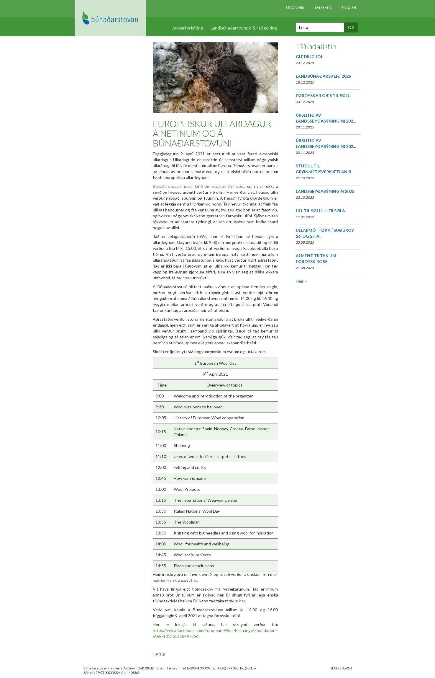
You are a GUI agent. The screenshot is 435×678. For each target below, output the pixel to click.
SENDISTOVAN (341, 668)
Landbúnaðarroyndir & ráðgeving (243, 27)
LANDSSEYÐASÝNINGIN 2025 (325, 191)
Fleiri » (301, 280)
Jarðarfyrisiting (187, 27)
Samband (323, 7)
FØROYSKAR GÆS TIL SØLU (323, 95)
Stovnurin (296, 7)
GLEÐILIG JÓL (309, 56)
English (349, 7)
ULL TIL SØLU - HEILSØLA (320, 210)
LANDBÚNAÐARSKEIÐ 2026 (323, 76)
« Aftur (159, 653)
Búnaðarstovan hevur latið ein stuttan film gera (199, 186)
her (242, 600)
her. (194, 580)
